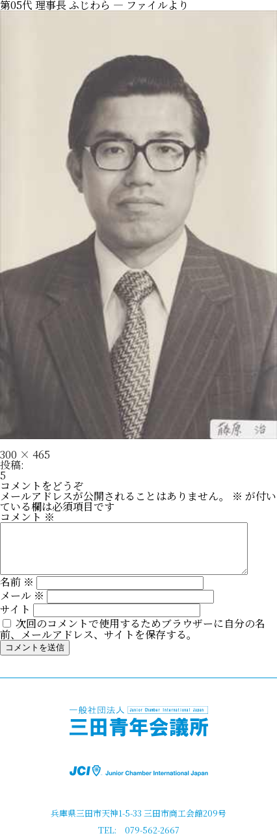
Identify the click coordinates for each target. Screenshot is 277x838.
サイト (15, 618)
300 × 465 (25, 454)
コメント (27, 516)
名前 (17, 591)
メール (22, 605)
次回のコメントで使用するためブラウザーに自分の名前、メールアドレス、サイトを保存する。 (132, 639)
